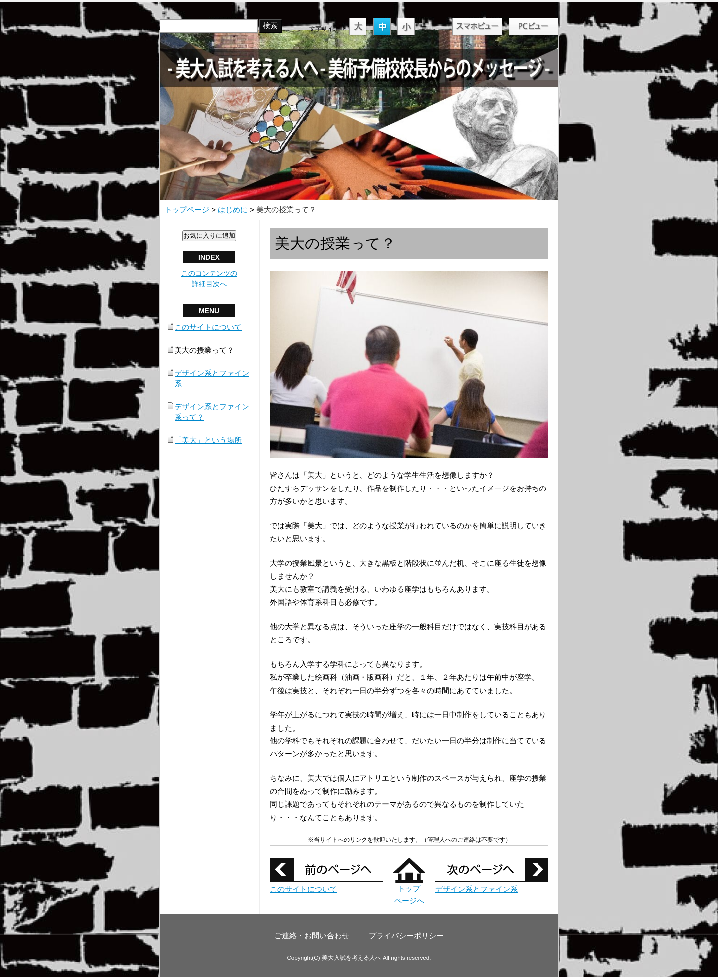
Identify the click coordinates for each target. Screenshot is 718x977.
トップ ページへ (409, 888)
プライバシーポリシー (406, 935)
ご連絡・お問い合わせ (311, 935)
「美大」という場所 (208, 440)
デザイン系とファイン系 (476, 889)
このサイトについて (303, 889)
